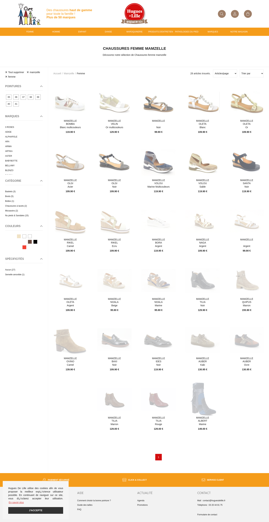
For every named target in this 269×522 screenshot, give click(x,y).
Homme (56, 32)
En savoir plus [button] (16, 502)
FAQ (79, 509)
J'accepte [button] (35, 510)
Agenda (140, 500)
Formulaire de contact (207, 514)
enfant (82, 32)
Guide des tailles (84, 505)
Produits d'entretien (160, 32)
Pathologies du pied (186, 32)
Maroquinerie (134, 32)
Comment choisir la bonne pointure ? (94, 500)
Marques (213, 32)
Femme (30, 32)
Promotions (142, 505)
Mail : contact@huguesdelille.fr (211, 500)
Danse (108, 32)
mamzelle (69, 73)
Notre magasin (239, 32)
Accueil (57, 73)
